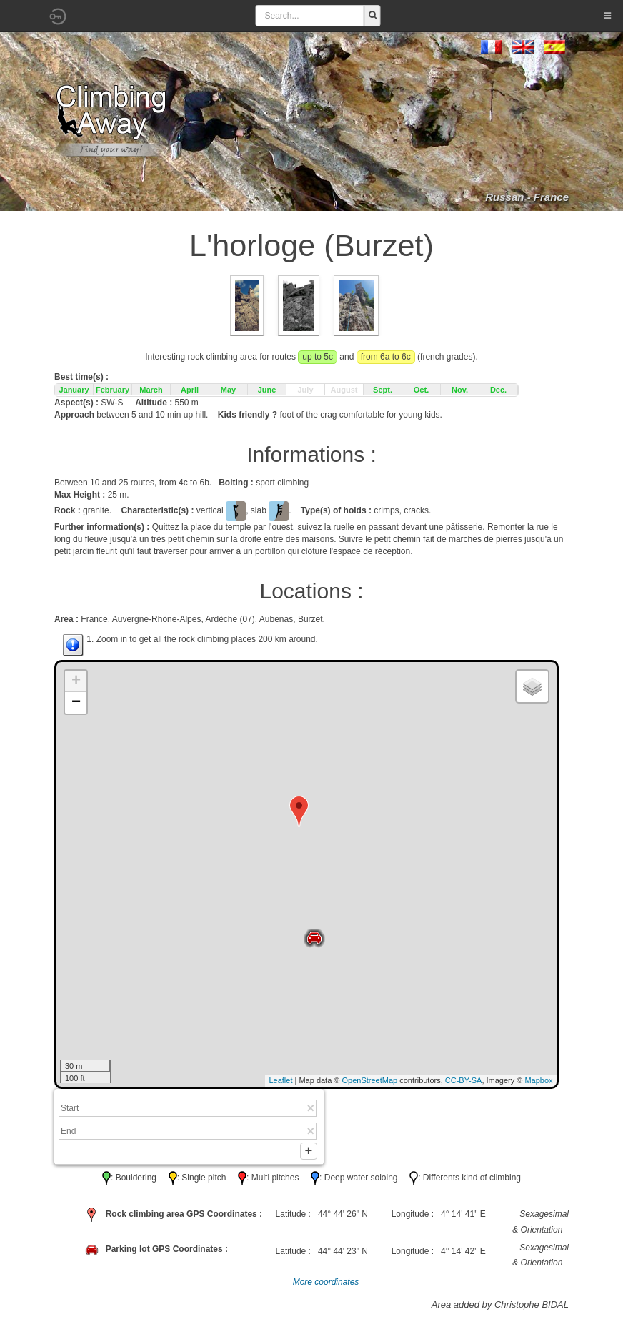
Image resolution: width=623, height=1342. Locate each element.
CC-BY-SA (463, 1080)
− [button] (76, 703)
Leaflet (280, 1080)
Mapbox (538, 1080)
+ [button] (76, 681)
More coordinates (326, 1285)
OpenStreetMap (370, 1080)
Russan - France (527, 197)
